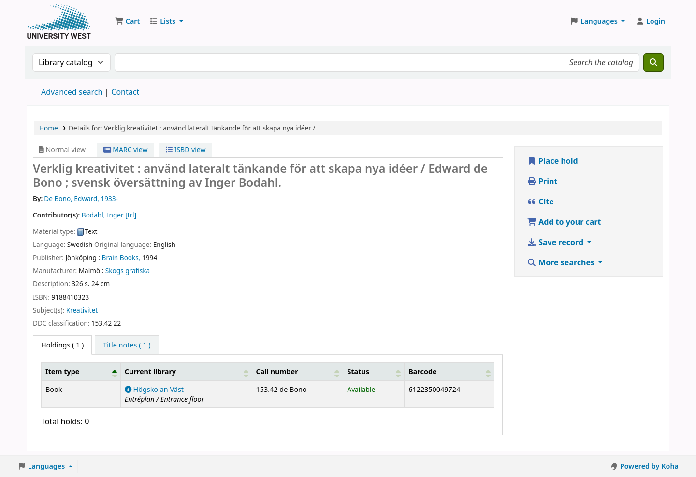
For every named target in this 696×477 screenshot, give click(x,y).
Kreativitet (82, 310)
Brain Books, (121, 257)
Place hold (552, 161)
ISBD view (185, 149)
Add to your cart (564, 222)
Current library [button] (150, 371)
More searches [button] (561, 262)
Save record (556, 242)
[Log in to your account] (650, 21)
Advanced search (71, 92)
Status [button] (358, 371)
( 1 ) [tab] (62, 344)
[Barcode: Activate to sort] (449, 371)
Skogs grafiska (127, 270)
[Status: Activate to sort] (374, 371)
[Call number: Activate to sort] (297, 371)
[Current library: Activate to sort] (186, 371)
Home (48, 127)
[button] (127, 21)
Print (542, 181)
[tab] (127, 345)
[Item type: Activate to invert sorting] (81, 371)
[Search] (653, 62)
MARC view (125, 149)
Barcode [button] (422, 371)
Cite (540, 201)
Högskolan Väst (154, 389)
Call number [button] (277, 371)
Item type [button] (62, 371)
